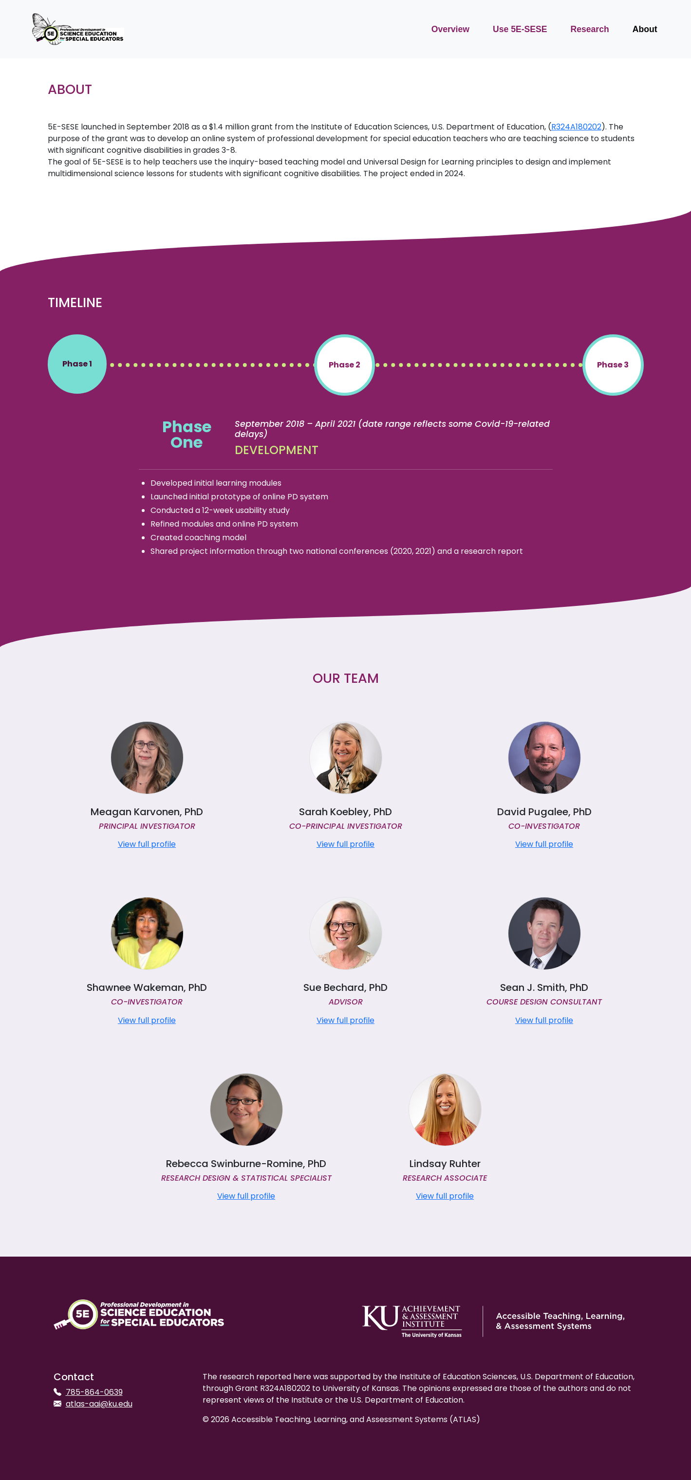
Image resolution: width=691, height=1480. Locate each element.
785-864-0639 (94, 1392)
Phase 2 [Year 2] (344, 364)
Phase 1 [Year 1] (77, 363)
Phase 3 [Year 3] (613, 364)
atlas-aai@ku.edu (99, 1403)
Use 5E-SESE (520, 29)
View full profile (147, 844)
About (645, 29)
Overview (450, 29)
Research (589, 29)
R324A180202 (576, 126)
